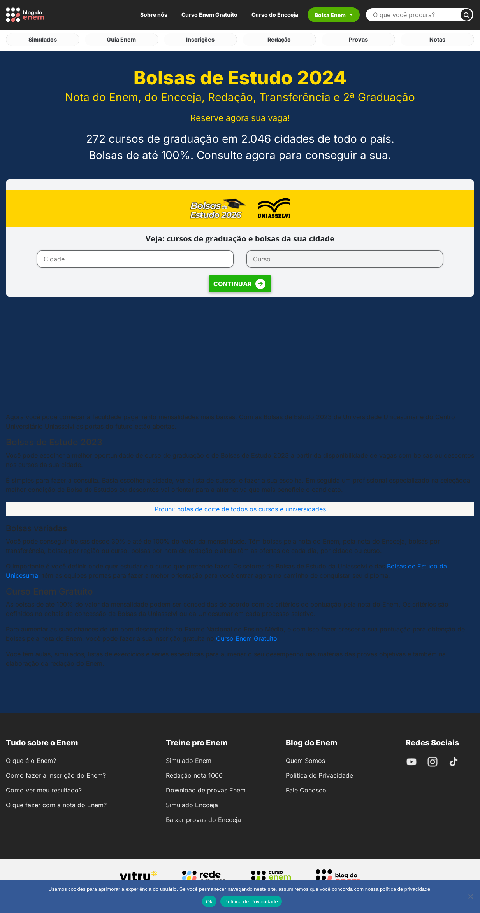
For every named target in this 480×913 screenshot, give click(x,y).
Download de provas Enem (206, 789)
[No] (470, 896)
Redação (279, 39)
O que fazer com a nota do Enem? (56, 804)
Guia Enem (121, 39)
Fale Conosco (306, 789)
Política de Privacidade (319, 774)
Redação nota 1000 (194, 774)
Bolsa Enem (330, 15)
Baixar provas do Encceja (203, 818)
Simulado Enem (188, 759)
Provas (358, 39)
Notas (437, 39)
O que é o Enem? (31, 759)
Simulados (42, 39)
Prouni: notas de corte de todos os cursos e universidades (240, 507)
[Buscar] (466, 15)
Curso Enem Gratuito (209, 14)
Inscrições (200, 39)
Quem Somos (305, 759)
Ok (209, 901)
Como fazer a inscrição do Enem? (56, 774)
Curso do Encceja (274, 14)
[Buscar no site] (416, 15)
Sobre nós (153, 14)
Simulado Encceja (192, 804)
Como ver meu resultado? (44, 789)
